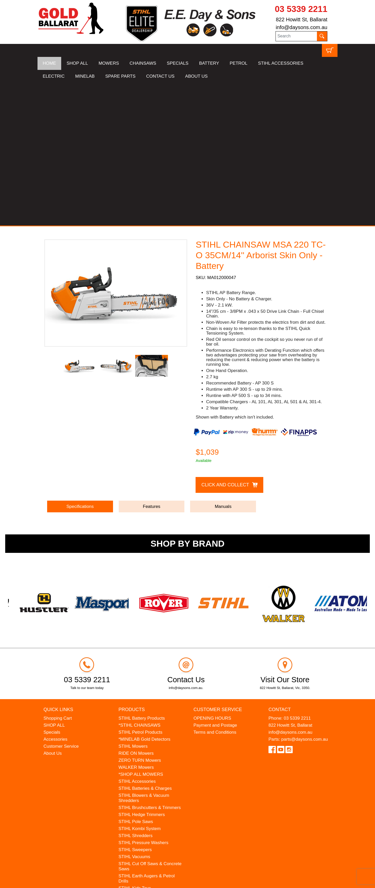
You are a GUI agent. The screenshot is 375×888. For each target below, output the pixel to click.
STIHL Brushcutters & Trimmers (149, 664)
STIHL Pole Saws (135, 679)
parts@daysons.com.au (304, 596)
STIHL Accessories (137, 638)
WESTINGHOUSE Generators (148, 773)
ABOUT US (196, 76)
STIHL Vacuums (134, 714)
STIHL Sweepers (135, 707)
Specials (51, 589)
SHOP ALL (77, 63)
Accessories (55, 596)
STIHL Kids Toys (134, 745)
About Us (52, 610)
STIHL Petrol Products (140, 589)
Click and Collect (225, 341)
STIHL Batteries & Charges (145, 645)
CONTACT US (160, 76)
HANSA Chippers (135, 766)
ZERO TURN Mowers (139, 617)
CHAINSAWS (143, 63)
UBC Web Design (78, 880)
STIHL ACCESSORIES (280, 63)
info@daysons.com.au (301, 27)
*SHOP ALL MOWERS (140, 631)
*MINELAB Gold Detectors (144, 596)
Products (131, 566)
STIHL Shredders (135, 693)
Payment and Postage (215, 582)
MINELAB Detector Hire (141, 780)
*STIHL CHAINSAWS (139, 582)
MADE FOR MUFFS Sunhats (147, 752)
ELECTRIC (54, 76)
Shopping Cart (57, 575)
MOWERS (108, 63)
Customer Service (61, 603)
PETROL (238, 63)
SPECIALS (178, 63)
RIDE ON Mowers (136, 610)
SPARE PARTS (120, 76)
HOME (49, 63)
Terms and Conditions (214, 589)
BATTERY (209, 63)
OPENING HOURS (212, 575)
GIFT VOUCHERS (136, 787)
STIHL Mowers (133, 603)
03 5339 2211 (301, 9)
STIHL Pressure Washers (143, 700)
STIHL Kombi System (139, 686)
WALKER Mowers (136, 624)
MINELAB (85, 76)
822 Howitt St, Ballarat (301, 19)
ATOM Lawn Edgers (138, 759)
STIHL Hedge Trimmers (141, 672)
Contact (279, 566)
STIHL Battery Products (141, 575)
